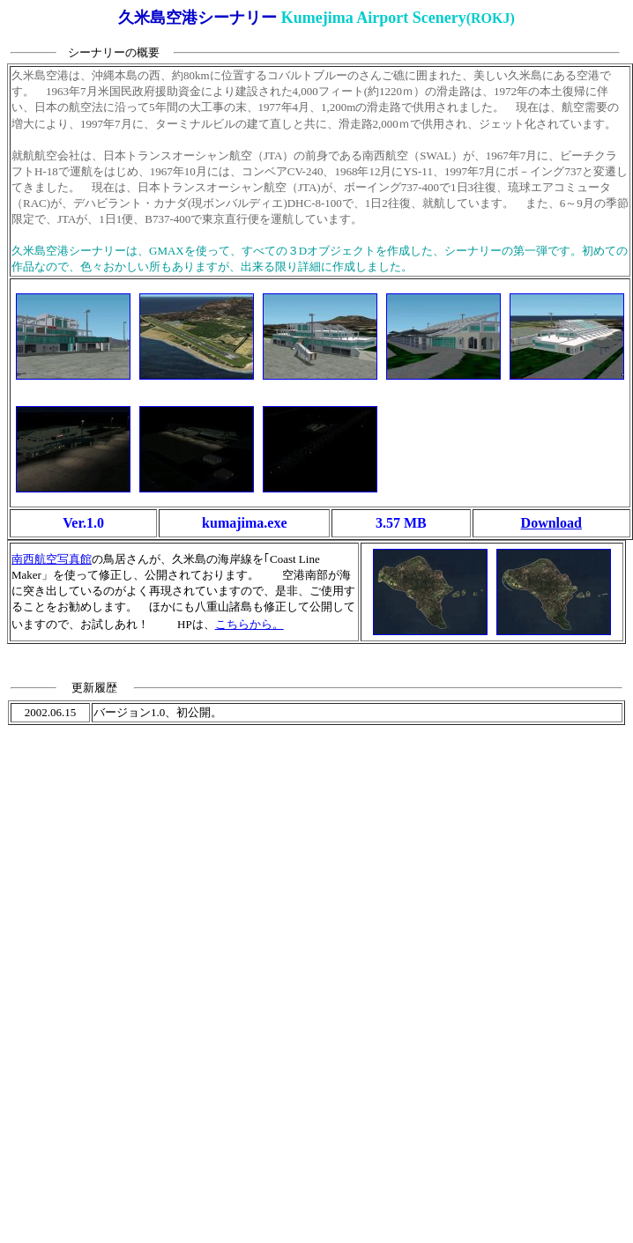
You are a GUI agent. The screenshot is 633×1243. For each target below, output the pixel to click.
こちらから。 (249, 624)
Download (551, 522)
